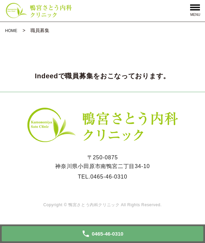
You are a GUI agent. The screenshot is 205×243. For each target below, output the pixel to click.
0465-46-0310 (108, 177)
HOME (11, 30)
